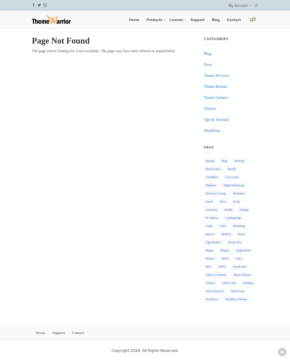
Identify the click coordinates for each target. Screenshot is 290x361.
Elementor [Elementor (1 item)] (239, 193)
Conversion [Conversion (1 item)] (231, 177)
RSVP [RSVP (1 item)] (225, 258)
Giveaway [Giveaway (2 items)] (211, 209)
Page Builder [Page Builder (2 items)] (213, 242)
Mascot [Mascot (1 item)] (210, 234)
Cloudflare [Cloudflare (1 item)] (212, 177)
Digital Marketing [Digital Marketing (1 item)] (233, 185)
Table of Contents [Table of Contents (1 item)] (216, 274)
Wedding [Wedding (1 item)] (248, 283)
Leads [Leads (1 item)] (209, 226)
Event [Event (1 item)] (236, 201)
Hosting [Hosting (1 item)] (244, 209)
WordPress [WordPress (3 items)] (212, 299)
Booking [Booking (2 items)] (239, 161)
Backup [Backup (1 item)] (210, 161)
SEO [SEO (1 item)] (208, 266)
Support (197, 19)
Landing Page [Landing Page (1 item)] (233, 218)
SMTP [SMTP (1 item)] (222, 266)
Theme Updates (216, 98)
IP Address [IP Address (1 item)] (212, 218)
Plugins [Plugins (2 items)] (224, 250)
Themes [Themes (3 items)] (210, 283)
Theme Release (215, 87)
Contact (234, 19)
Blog (216, 19)
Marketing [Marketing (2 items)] (239, 226)
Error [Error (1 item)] (223, 201)
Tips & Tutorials (216, 120)
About (40, 333)
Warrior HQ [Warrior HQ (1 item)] (229, 283)
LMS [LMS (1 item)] (223, 226)
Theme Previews (216, 75)
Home (134, 19)
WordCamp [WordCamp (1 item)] (237, 291)
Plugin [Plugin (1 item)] (209, 250)
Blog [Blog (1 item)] (224, 161)
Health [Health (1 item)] (228, 209)
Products (154, 19)
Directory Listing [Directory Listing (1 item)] (216, 193)
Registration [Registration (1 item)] (243, 250)
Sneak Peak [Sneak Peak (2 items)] (239, 266)
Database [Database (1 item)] (211, 185)
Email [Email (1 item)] (209, 201)
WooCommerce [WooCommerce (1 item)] (215, 291)
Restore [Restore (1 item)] (210, 258)
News (208, 64)
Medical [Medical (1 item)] (226, 234)
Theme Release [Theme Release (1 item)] (242, 274)
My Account (238, 5)
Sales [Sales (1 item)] (239, 258)
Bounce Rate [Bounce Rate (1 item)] (213, 169)
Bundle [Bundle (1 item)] (232, 169)
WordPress (212, 131)
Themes (210, 109)
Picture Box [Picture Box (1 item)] (235, 242)
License (176, 19)
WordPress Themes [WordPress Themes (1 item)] (236, 299)
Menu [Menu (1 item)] (241, 234)
